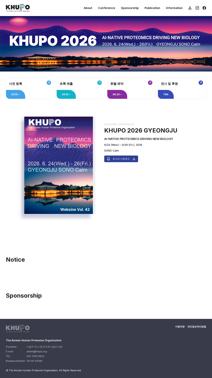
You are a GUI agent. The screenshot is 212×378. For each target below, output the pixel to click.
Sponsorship (130, 8)
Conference (106, 8)
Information (174, 8)
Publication (152, 8)
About (88, 8)
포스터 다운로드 (121, 159)
